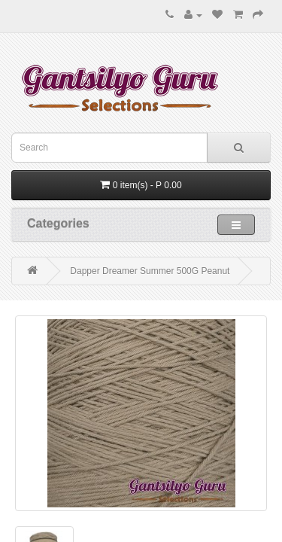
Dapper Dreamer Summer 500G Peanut (149, 271)
